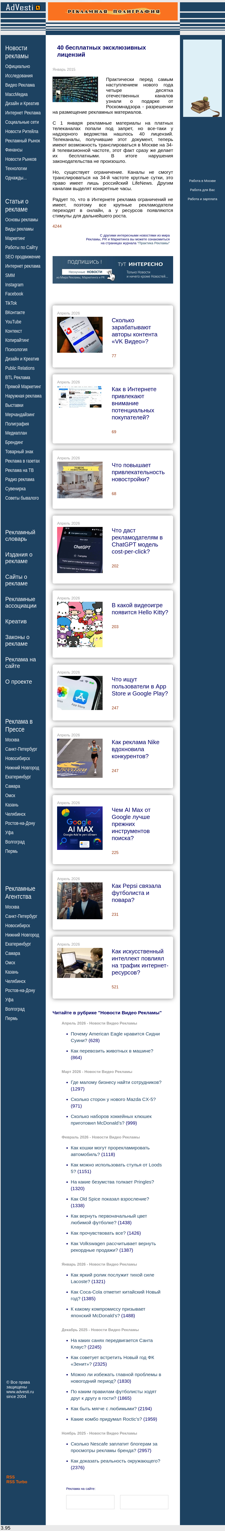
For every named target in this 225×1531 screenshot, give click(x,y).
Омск (10, 795)
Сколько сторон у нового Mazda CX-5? (113, 1099)
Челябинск (15, 814)
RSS (10, 1477)
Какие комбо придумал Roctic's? (106, 1419)
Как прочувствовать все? (98, 1233)
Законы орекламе (17, 640)
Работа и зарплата (202, 199)
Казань (11, 805)
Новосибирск (17, 758)
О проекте (18, 681)
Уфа (9, 832)
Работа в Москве (202, 181)
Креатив (16, 621)
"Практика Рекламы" (153, 243)
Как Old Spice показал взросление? (110, 1198)
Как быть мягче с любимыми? (104, 1408)
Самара (12, 786)
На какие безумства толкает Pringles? (112, 1181)
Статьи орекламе (16, 205)
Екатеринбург (18, 777)
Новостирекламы (17, 52)
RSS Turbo (16, 1482)
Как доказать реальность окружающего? (115, 1460)
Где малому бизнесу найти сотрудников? (116, 1082)
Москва (12, 740)
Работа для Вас (202, 190)
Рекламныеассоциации (21, 602)
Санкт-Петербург (21, 749)
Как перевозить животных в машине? (112, 1050)
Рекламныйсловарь (20, 535)
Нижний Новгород (22, 767)
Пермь (11, 851)
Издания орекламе (19, 557)
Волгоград (15, 842)
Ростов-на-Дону (20, 823)
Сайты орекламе (16, 580)
